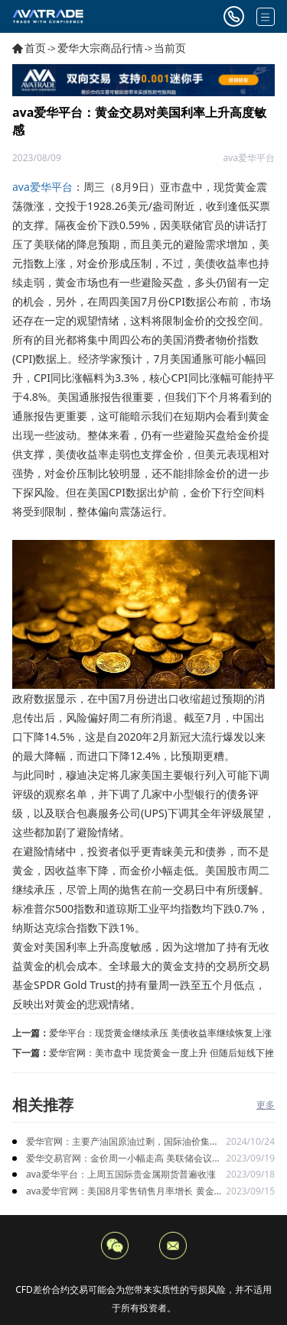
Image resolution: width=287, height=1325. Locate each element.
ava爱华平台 (42, 186)
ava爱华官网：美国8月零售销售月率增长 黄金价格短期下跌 (124, 1191)
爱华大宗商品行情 (100, 47)
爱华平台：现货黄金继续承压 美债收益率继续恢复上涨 (160, 1032)
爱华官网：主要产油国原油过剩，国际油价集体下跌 (122, 1142)
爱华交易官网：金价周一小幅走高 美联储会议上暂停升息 (123, 1159)
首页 (35, 47)
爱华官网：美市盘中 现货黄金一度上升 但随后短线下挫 (161, 1052)
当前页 (170, 47)
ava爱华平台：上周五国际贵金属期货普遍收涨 (121, 1174)
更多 (265, 1104)
